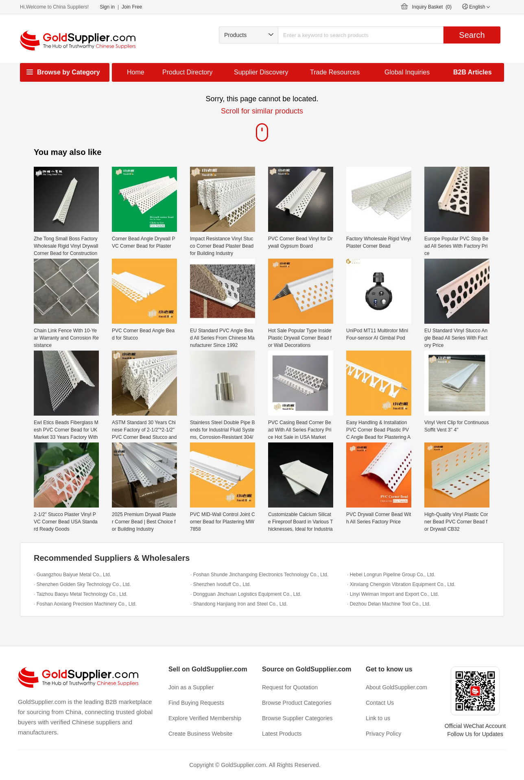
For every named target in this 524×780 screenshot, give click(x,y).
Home (135, 72)
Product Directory (187, 72)
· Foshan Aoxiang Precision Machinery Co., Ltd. (85, 604)
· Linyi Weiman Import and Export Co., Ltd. (393, 594)
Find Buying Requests (196, 702)
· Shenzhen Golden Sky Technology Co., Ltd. (82, 584)
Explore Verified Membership (204, 718)
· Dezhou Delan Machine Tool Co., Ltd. (388, 604)
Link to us (378, 718)
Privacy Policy (383, 733)
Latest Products (281, 733)
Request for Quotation (290, 687)
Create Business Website (200, 733)
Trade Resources (335, 72)
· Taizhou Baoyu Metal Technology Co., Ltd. (80, 594)
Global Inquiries (407, 72)
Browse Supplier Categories (297, 718)
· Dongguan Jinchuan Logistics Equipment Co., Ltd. (245, 594)
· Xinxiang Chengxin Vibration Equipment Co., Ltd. (401, 584)
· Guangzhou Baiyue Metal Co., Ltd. (72, 574)
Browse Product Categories (296, 702)
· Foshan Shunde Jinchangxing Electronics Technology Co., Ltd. (259, 574)
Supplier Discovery (261, 72)
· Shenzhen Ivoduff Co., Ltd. (220, 584)
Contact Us (380, 702)
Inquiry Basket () (432, 7)
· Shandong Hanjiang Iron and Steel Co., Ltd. (239, 604)
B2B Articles (472, 72)
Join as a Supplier (191, 687)
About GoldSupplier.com (396, 687)
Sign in (107, 7)
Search (472, 35)
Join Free (132, 7)
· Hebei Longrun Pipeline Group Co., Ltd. (391, 574)
